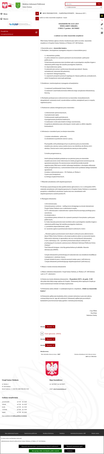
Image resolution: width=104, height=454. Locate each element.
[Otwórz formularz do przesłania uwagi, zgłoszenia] (102, 28)
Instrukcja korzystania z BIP (78, 433)
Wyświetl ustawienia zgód (74, 446)
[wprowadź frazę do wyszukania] (80, 4)
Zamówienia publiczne (30, 433)
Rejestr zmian (95, 433)
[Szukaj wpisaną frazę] (99, 4)
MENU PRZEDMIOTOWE (50, 13)
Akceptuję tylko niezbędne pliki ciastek (45, 451)
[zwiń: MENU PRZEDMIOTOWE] (37, 18)
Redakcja (62, 433)
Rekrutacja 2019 (80, 13)
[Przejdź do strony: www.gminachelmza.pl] (102, 24)
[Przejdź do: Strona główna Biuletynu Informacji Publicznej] (41, 13)
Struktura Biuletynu (48, 433)
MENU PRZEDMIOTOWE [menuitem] (8, 18)
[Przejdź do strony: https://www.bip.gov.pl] (102, 20)
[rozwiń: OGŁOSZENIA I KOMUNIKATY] (37, 23)
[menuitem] (19, 24)
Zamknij (69, 451)
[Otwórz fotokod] (102, 33)
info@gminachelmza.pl (59, 389)
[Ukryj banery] (37, 184)
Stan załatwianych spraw (11, 433)
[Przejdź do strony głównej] (23, 5)
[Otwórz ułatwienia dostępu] (102, 16)
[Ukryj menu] (37, 13)
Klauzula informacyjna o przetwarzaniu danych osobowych (40, 446)
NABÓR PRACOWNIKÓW (66, 13)
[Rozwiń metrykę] (50, 326)
